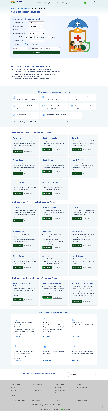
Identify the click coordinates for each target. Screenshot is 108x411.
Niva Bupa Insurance (23, 9)
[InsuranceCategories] (82, 374)
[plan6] (32, 37)
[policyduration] (36, 41)
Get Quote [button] (36, 53)
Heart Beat (58, 393)
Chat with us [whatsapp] (65, 409)
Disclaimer (14, 393)
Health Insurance (82, 387)
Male (29, 44)
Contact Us (14, 396)
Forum (13, 387)
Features (71, 3)
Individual (40, 3)
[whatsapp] (85, 3)
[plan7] (37, 37)
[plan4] (27, 37)
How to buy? (14, 390)
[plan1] (36, 22)
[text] (49, 37)
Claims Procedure (38, 390)
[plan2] (36, 30)
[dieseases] (25, 44)
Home (34, 3)
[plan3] (36, 33)
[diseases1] (33, 44)
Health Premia (59, 387)
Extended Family (62, 3)
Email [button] (56, 409)
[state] (36, 26)
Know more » (28, 151)
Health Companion (60, 390)
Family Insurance (50, 3)
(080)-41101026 (45, 409)
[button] (87, 400)
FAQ (34, 387)
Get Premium (18, 151)
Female (36, 44)
